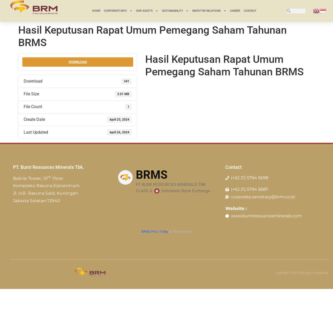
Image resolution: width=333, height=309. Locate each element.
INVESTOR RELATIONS (209, 11)
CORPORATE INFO (118, 11)
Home (96, 11)
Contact (250, 11)
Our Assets (147, 11)
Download (78, 62)
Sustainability (175, 11)
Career (235, 11)
